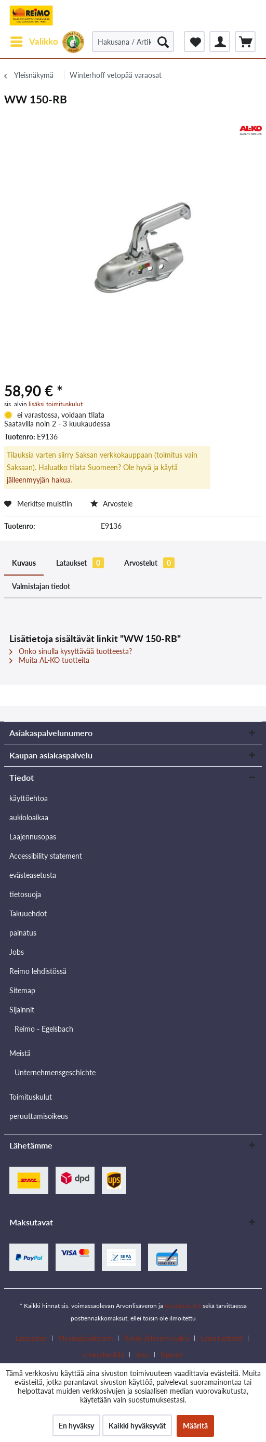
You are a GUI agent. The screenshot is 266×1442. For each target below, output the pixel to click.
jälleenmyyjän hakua (39, 479)
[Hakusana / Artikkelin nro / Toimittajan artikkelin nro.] (133, 41)
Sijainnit (21, 1009)
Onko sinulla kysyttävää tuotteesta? (70, 651)
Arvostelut (149, 562)
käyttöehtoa (28, 798)
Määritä (195, 1425)
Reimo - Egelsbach (44, 1028)
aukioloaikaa (28, 817)
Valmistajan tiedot (41, 586)
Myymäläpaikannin (85, 1338)
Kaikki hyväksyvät (137, 1425)
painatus (22, 932)
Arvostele (111, 503)
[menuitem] (33, 41)
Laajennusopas (32, 836)
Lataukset (80, 562)
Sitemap (22, 990)
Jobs (16, 951)
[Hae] (163, 41)
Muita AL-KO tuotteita (49, 660)
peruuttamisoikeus (38, 1116)
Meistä (20, 1053)
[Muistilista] (194, 41)
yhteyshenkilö (103, 1355)
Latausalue (31, 1338)
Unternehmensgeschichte (55, 1072)
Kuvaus (24, 562)
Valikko (34, 40)
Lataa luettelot (222, 1338)
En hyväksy (76, 1425)
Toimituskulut (30, 1096)
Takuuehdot (28, 913)
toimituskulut (183, 1306)
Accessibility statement (45, 855)
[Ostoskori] (245, 41)
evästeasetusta (32, 875)
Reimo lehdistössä (37, 971)
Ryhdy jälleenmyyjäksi (156, 1338)
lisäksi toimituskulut (56, 404)
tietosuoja (25, 894)
